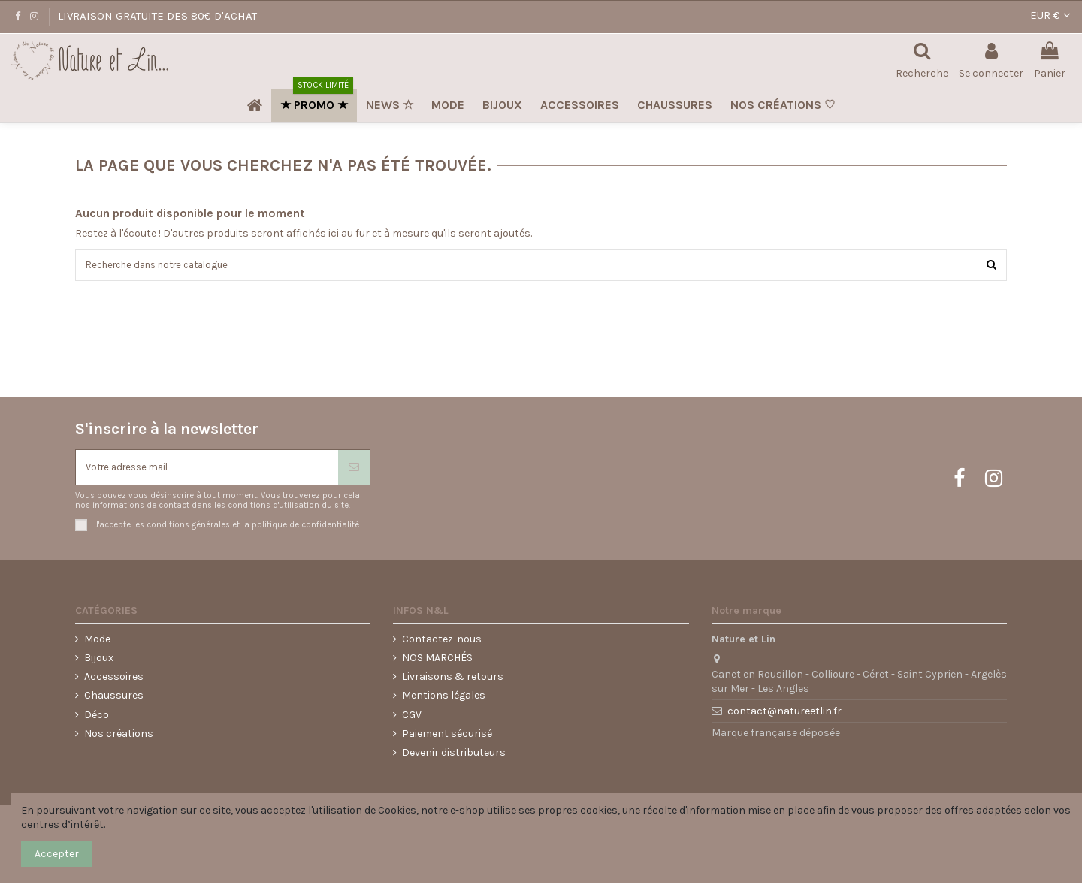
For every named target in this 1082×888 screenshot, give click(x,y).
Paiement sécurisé (447, 738)
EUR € (1050, 15)
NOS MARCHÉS (437, 663)
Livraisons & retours (452, 681)
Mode (97, 643)
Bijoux (98, 663)
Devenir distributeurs (454, 757)
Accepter (57, 853)
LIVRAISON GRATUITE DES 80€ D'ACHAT (157, 16)
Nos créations (118, 738)
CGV (412, 719)
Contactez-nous (442, 643)
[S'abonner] (354, 470)
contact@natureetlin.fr (784, 716)
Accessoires (114, 681)
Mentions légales (443, 700)
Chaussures (114, 700)
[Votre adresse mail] (207, 470)
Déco (96, 719)
